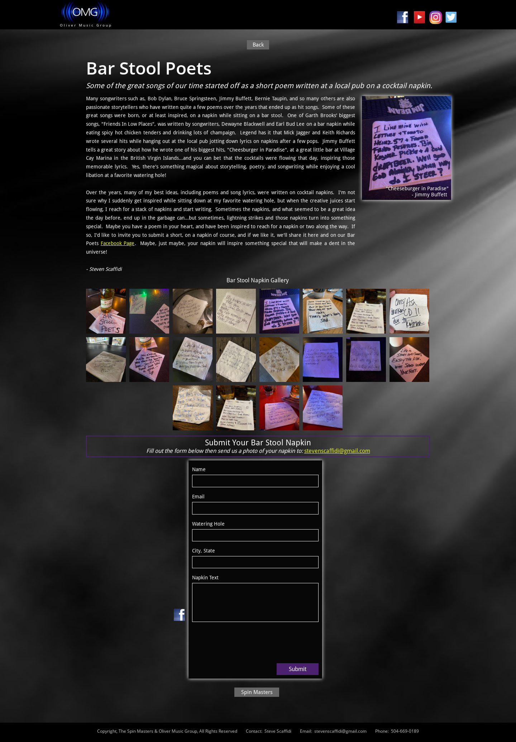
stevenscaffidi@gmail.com (337, 450)
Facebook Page (118, 243)
